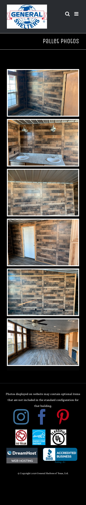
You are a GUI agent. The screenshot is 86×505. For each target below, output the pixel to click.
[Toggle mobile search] (67, 13)
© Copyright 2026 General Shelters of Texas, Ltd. (43, 473)
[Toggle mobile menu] (76, 13)
